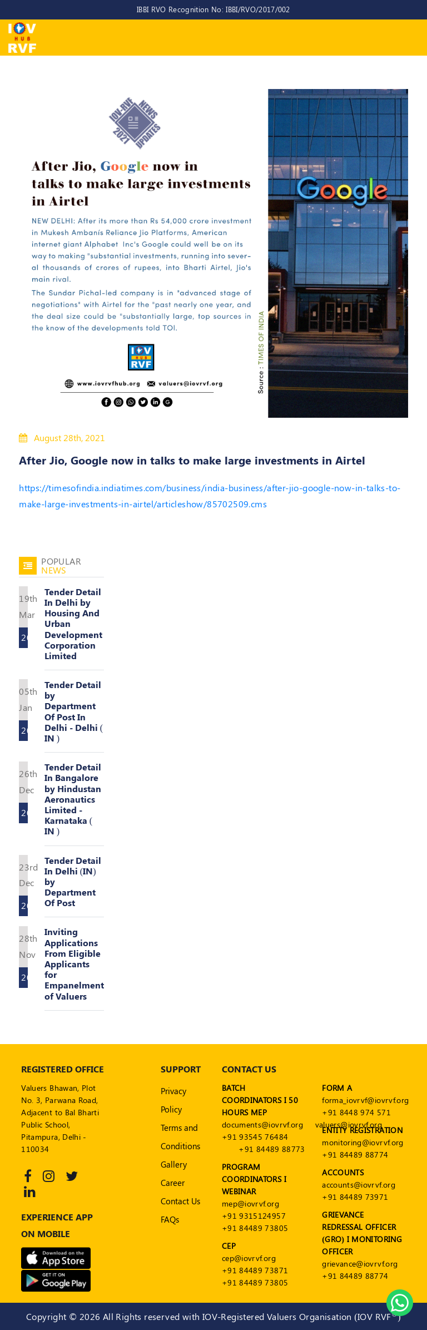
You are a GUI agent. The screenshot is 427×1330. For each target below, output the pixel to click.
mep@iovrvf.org (250, 1203)
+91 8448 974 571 (356, 1112)
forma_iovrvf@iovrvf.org (365, 1100)
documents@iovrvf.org (262, 1124)
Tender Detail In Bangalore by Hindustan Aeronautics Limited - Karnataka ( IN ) (72, 799)
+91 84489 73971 (355, 1196)
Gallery (174, 1164)
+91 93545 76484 (255, 1136)
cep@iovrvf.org (249, 1258)
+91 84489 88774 (355, 1154)
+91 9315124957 (254, 1215)
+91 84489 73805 (255, 1228)
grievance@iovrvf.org (360, 1263)
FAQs (170, 1219)
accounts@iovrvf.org (358, 1184)
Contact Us (180, 1201)
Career (173, 1182)
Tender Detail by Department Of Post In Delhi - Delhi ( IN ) (73, 711)
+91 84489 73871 (255, 1270)
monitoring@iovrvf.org (362, 1142)
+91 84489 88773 (272, 1149)
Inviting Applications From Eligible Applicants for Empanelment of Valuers (74, 963)
